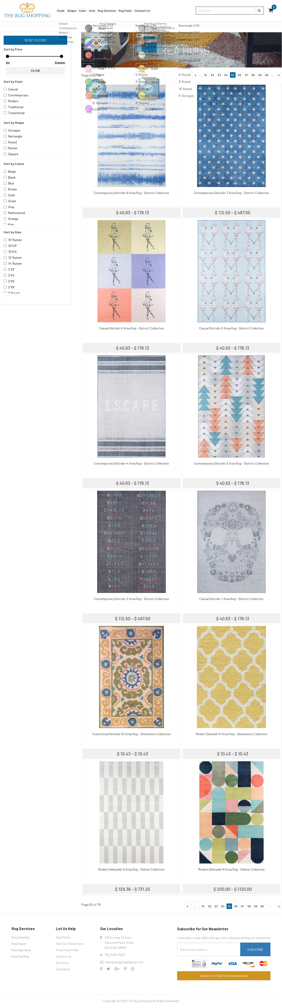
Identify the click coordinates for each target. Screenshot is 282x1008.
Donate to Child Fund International (223, 976)
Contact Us (170, 10)
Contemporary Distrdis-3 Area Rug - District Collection (231, 463)
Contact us (63, 956)
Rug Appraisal (21, 950)
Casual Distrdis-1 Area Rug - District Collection (231, 599)
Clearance (63, 969)
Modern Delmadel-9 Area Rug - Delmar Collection (131, 869)
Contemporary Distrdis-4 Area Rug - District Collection (131, 463)
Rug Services (124, 10)
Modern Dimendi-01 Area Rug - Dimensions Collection (231, 734)
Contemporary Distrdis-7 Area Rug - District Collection (231, 193)
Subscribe (255, 949)
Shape (77, 10)
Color (91, 10)
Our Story (62, 963)
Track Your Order (67, 950)
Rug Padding (20, 956)
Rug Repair (19, 944)
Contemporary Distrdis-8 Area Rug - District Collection (131, 193)
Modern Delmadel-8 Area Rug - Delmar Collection (231, 869)
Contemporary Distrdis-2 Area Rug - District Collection (131, 599)
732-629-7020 (115, 955)
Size (105, 10)
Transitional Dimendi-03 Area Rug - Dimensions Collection (131, 734)
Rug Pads (148, 10)
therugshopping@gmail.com (124, 962)
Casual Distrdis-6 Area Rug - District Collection (131, 328)
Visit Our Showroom (69, 944)
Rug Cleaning (20, 937)
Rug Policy (63, 937)
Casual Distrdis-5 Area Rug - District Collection (231, 328)
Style (62, 10)
